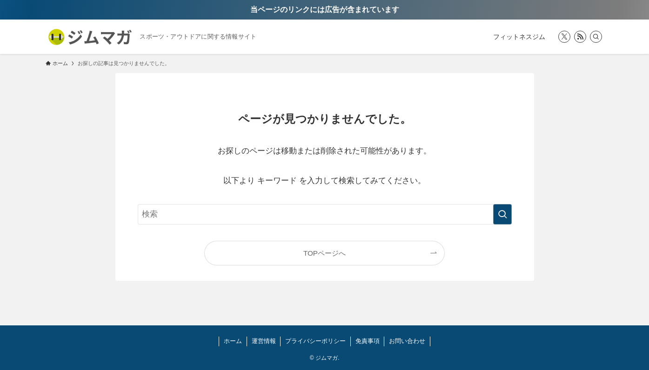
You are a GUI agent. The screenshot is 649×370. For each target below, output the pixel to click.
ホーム (233, 340)
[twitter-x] (564, 37)
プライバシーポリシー (315, 340)
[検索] (596, 37)
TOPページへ (324, 253)
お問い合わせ (407, 340)
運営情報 (264, 340)
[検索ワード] (325, 214)
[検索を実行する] (502, 214)
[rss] (580, 37)
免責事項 (367, 340)
